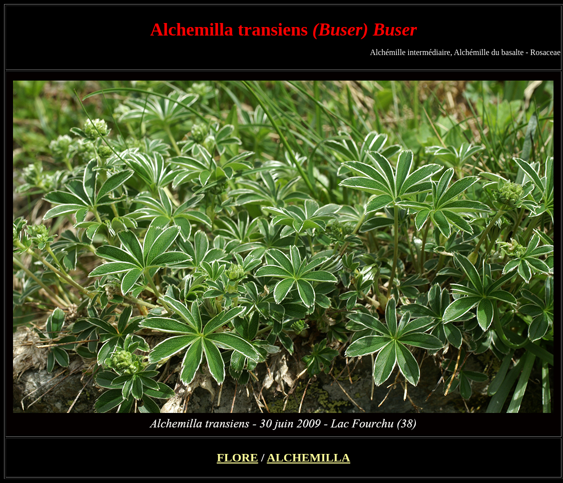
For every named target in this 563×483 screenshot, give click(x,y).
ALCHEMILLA (308, 457)
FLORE (237, 457)
